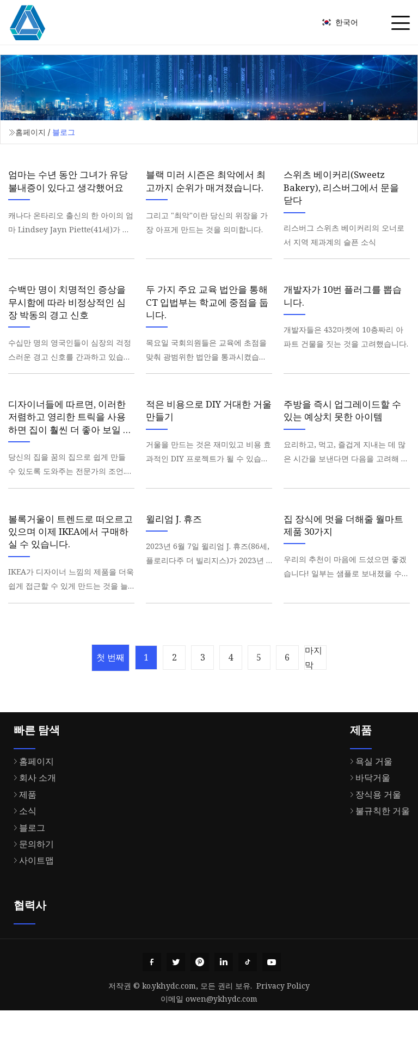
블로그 (26, 869)
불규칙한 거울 (377, 852)
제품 (22, 836)
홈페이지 (30, 132)
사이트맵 (31, 902)
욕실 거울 (368, 803)
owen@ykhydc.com (221, 1043)
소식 (22, 852)
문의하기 (31, 885)
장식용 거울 (373, 836)
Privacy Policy (283, 1030)
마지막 (329, 699)
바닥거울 (367, 819)
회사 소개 (32, 819)
